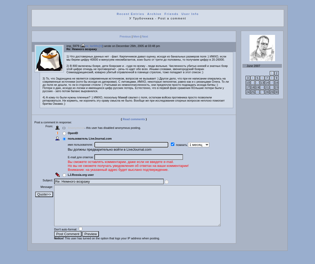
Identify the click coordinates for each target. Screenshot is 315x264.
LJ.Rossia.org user (82, 174)
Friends (172, 13)
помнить (183, 144)
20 (262, 87)
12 (257, 82)
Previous (125, 36)
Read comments (134, 119)
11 (252, 82)
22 (271, 87)
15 (271, 82)
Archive (154, 13)
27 (262, 92)
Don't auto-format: (67, 237)
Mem (136, 36)
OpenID (74, 133)
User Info (190, 13)
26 (257, 92)
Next (145, 36)
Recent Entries (130, 13)
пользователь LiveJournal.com (91, 138)
